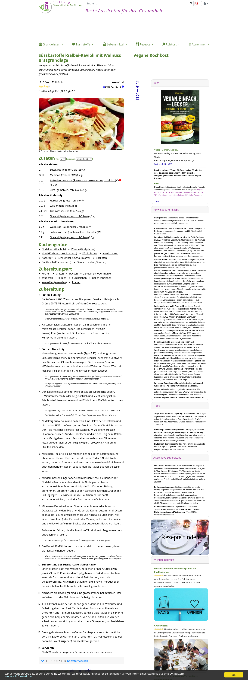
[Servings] (63, 159)
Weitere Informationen (19, 676)
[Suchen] (137, 3)
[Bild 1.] (81, 136)
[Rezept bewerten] (44, 86)
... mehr (157, 201)
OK (234, 675)
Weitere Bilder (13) (163, 164)
